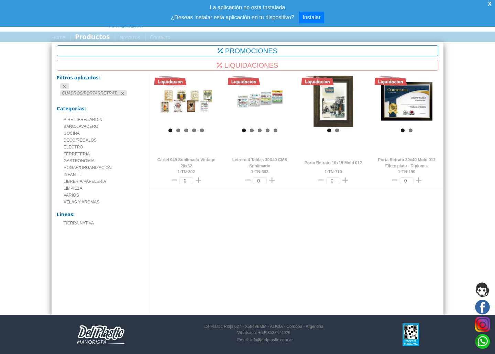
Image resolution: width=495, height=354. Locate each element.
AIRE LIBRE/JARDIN (83, 119)
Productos (92, 36)
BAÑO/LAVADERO (81, 126)
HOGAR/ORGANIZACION (88, 167)
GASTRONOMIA (79, 160)
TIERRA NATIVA (79, 223)
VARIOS (71, 195)
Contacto (160, 37)
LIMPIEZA (73, 188)
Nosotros (130, 37)
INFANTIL (73, 174)
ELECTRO (73, 147)
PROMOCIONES (247, 51)
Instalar (311, 17)
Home (58, 37)
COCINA (72, 133)
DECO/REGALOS (80, 140)
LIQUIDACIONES (247, 65)
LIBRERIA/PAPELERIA (85, 181)
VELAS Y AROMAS (81, 202)
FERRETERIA (77, 154)
